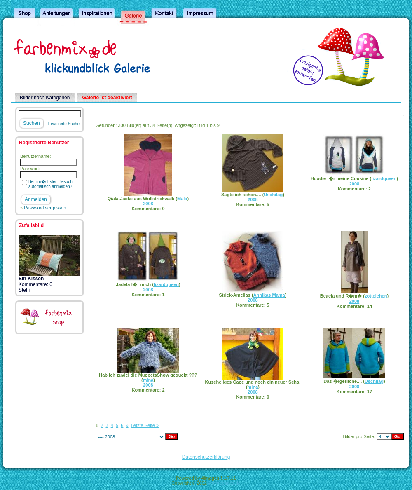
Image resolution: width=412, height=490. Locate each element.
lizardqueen (383, 178)
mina (148, 379)
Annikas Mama (269, 295)
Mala (182, 198)
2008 (148, 203)
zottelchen (376, 295)
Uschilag (273, 194)
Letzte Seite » (145, 425)
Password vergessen (45, 207)
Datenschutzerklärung (206, 457)
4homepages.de (224, 483)
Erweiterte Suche (64, 124)
